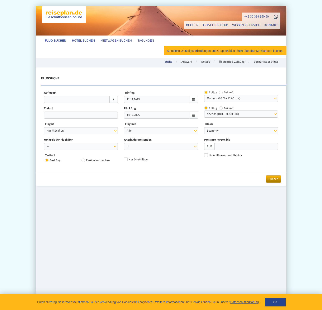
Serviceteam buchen (269, 50)
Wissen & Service (246, 25)
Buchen (192, 25)
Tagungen (146, 40)
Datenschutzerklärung (244, 302)
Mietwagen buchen (116, 40)
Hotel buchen (83, 40)
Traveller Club (215, 25)
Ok (275, 302)
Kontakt (271, 25)
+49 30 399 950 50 (256, 16)
